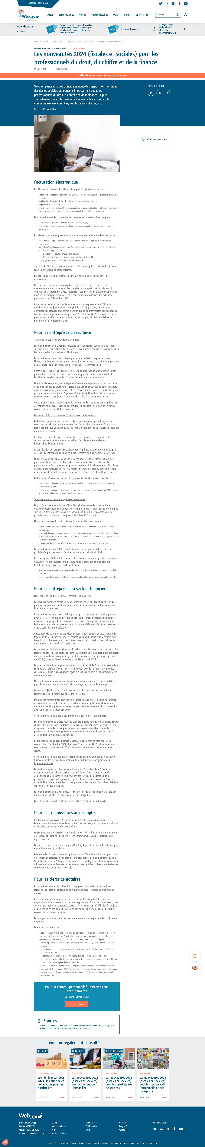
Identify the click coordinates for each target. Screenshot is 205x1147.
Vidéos (82, 15)
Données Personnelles (93, 1143)
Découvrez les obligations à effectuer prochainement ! (167, 29)
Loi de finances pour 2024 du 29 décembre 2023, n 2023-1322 (65, 1029)
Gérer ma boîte (66, 15)
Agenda (127, 15)
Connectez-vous (82, 997)
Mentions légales (53, 1143)
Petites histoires (99, 15)
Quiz (115, 15)
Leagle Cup (43, 3)
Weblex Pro (124, 1130)
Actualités (45, 42)
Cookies (105, 1143)
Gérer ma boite (59, 1126)
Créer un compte (77, 1004)
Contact (32, 3)
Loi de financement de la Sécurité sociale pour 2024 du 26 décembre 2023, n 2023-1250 (76, 1026)
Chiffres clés (142, 15)
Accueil (36, 42)
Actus (50, 15)
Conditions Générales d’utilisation (72, 1143)
